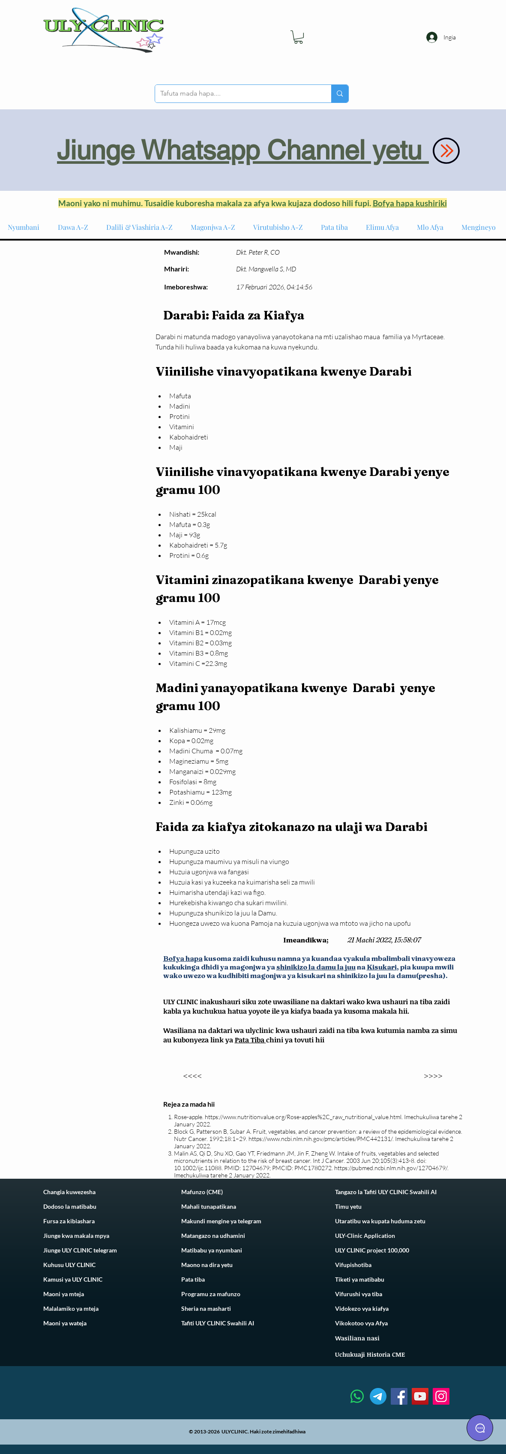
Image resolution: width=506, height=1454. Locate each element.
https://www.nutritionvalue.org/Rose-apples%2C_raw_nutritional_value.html (303, 1116)
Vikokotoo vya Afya (361, 1323)
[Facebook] (399, 1396)
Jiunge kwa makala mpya (76, 1235)
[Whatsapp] (357, 1396)
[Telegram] (378, 1396)
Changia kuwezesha (69, 1191)
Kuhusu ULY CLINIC (69, 1264)
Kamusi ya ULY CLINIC (72, 1279)
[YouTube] (420, 1396)
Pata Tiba (250, 1040)
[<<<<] (192, 1075)
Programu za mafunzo (210, 1293)
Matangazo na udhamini (213, 1235)
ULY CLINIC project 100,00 (370, 1250)
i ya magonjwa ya (246, 967)
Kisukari (382, 967)
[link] (298, 37)
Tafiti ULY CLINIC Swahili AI (217, 1323)
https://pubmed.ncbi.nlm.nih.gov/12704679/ (390, 1167)
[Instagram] (441, 1396)
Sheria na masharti (206, 1308)
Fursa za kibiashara (69, 1221)
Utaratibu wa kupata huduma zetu (380, 1221)
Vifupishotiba (353, 1264)
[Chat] (480, 1428)
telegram (249, 1221)
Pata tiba (193, 1279)
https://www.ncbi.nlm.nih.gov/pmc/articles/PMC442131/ (320, 1138)
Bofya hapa (183, 958)
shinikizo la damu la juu (316, 967)
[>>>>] (433, 1075)
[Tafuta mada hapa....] (237, 93)
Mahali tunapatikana (208, 1206)
